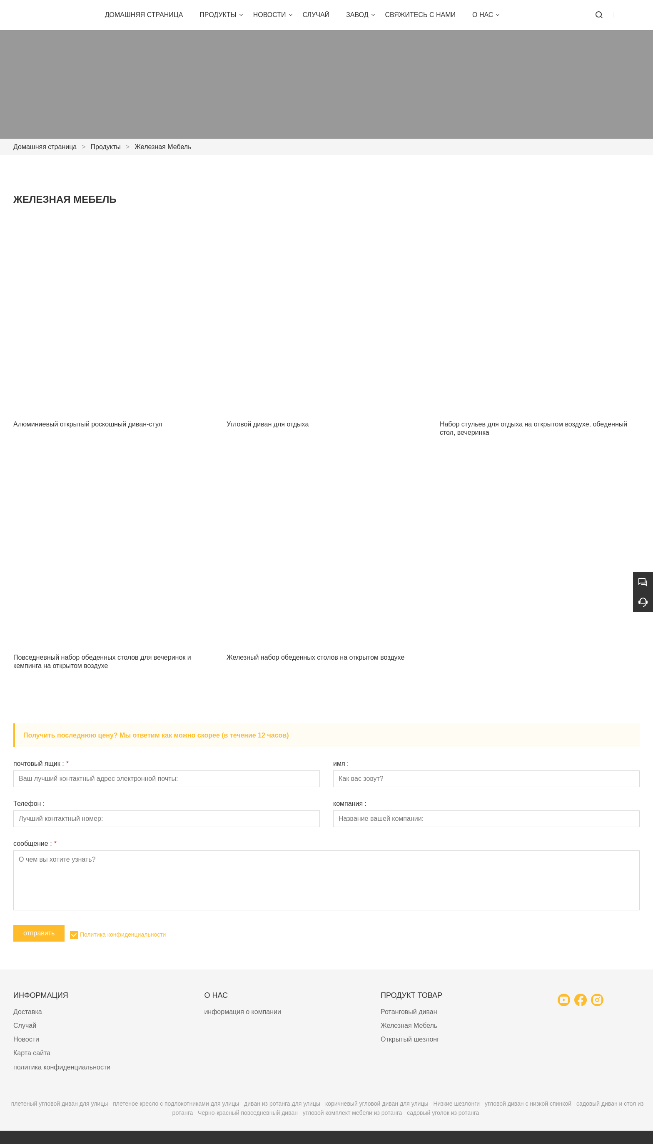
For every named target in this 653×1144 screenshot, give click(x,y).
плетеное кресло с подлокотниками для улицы (176, 1103)
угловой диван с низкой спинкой (528, 1103)
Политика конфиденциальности (123, 934)
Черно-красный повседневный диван (248, 1112)
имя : (341, 763)
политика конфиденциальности (61, 1067)
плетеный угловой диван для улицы (59, 1103)
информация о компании (242, 1011)
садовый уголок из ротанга (443, 1112)
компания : (349, 803)
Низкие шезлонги (456, 1103)
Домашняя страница (45, 146)
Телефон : (29, 803)
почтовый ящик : (40, 763)
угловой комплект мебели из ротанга (352, 1112)
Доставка (27, 1011)
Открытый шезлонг (410, 1039)
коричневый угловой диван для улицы (377, 1103)
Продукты (106, 146)
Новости (26, 1039)
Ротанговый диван (409, 1011)
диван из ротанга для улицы (282, 1103)
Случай (24, 1025)
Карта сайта (31, 1053)
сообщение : (34, 843)
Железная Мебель (163, 146)
